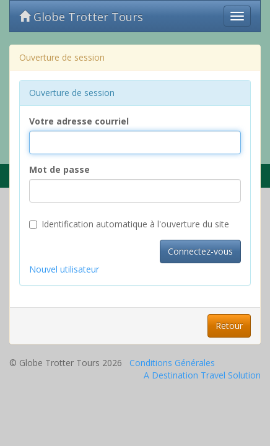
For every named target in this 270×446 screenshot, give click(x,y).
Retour (229, 325)
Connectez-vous (200, 251)
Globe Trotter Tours (81, 16)
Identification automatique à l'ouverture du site (129, 224)
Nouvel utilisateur (64, 269)
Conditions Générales (172, 363)
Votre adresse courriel (79, 121)
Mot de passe (59, 169)
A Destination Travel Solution (202, 375)
